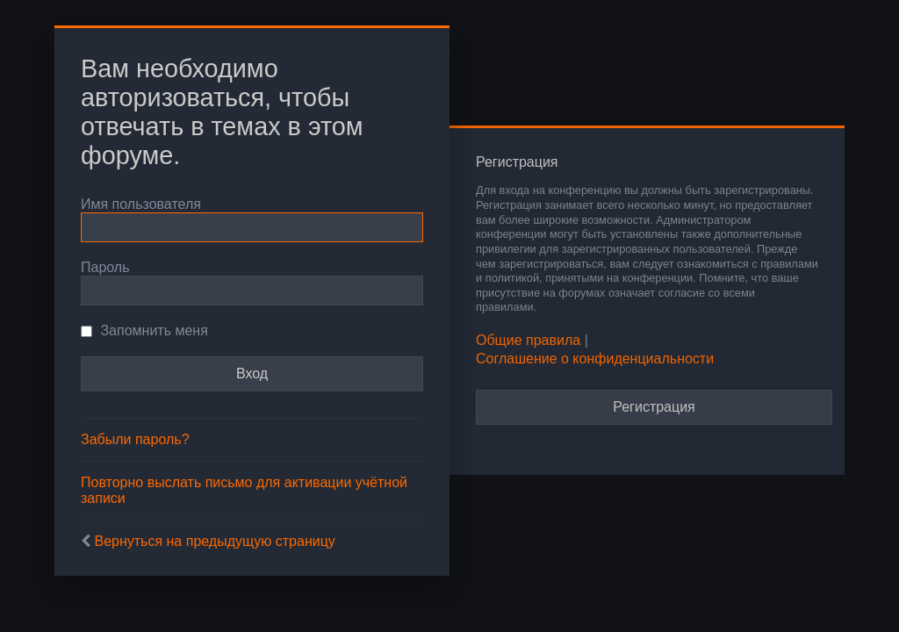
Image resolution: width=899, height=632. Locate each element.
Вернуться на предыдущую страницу (214, 541)
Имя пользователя (141, 204)
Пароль (105, 267)
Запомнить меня (144, 330)
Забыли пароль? (135, 439)
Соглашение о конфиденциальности (595, 358)
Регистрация (654, 406)
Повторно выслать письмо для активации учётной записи (244, 490)
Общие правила (528, 340)
